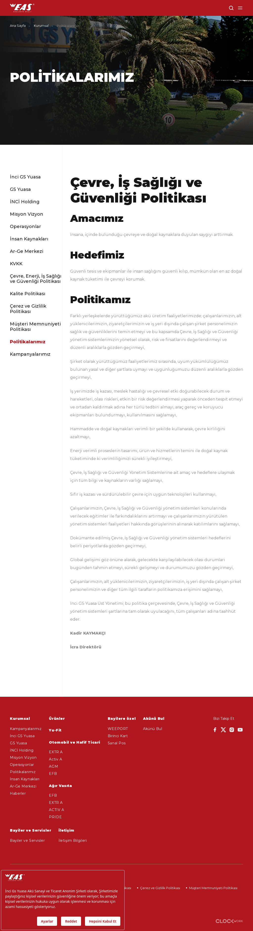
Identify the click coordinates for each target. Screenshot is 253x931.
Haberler (18, 793)
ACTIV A (56, 810)
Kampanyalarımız (30, 354)
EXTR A (56, 752)
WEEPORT (118, 729)
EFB (53, 773)
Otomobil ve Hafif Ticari (74, 742)
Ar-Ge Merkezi (26, 251)
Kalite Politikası (27, 293)
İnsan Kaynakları (29, 239)
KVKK (16, 263)
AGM (53, 766)
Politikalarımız (27, 342)
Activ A (55, 759)
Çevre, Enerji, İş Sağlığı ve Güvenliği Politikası (35, 279)
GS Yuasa (20, 189)
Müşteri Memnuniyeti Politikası (35, 326)
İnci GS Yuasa (25, 177)
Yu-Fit (55, 730)
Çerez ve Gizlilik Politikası (28, 309)
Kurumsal (41, 26)
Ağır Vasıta (60, 786)
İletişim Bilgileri (73, 840)
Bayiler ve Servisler (27, 840)
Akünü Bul (152, 729)
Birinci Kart (118, 736)
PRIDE (55, 817)
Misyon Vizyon (26, 214)
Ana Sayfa (18, 26)
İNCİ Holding (25, 201)
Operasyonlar (25, 226)
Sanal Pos (117, 743)
